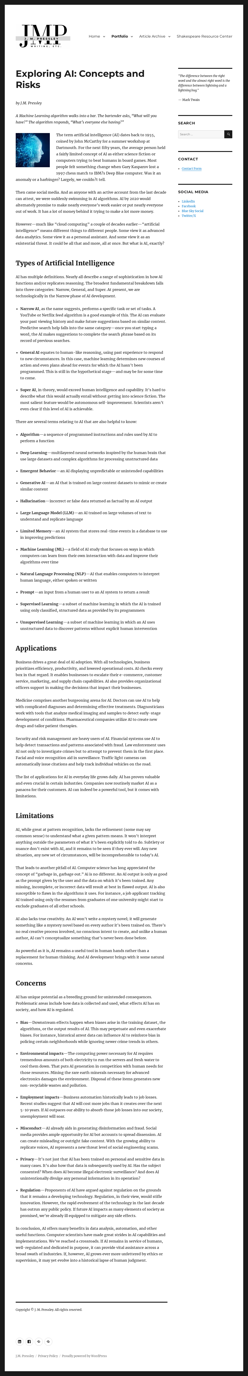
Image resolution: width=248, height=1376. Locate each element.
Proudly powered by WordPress (84, 1356)
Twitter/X (189, 216)
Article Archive (152, 36)
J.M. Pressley (25, 1356)
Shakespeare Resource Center (204, 36)
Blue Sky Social (192, 211)
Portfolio (119, 36)
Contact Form (192, 169)
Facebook (189, 206)
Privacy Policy (48, 1356)
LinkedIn (188, 201)
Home (94, 36)
